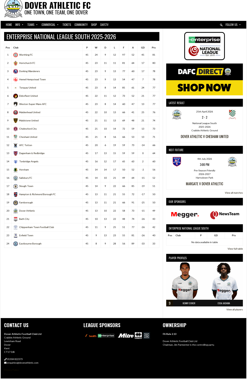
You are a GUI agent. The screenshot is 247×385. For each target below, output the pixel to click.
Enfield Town (23, 235)
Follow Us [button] (233, 25)
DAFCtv (104, 25)
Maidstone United (26, 120)
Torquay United (24, 87)
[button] (221, 25)
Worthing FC (23, 54)
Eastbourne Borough (27, 243)
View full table (235, 248)
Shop (94, 25)
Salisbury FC (22, 177)
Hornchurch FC (24, 62)
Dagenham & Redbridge (29, 153)
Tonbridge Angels (25, 161)
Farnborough (23, 202)
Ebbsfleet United (25, 95)
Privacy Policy (11, 369)
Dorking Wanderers (26, 71)
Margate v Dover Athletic (204, 183)
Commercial (50, 25)
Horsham (21, 169)
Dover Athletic (24, 210)
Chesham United (25, 136)
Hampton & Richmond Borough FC (34, 194)
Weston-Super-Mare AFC (30, 104)
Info (19, 25)
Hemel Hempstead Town (29, 79)
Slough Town (23, 186)
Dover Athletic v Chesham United (204, 136)
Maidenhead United (26, 112)
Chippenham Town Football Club (33, 227)
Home (9, 25)
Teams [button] (32, 25)
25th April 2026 (204, 111)
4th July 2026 (204, 158)
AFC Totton (22, 145)
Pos (8, 47)
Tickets (66, 25)
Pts (154, 47)
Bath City (21, 218)
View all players (234, 309)
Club (15, 47)
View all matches (234, 192)
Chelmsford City (25, 128)
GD (143, 47)
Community (81, 25)
